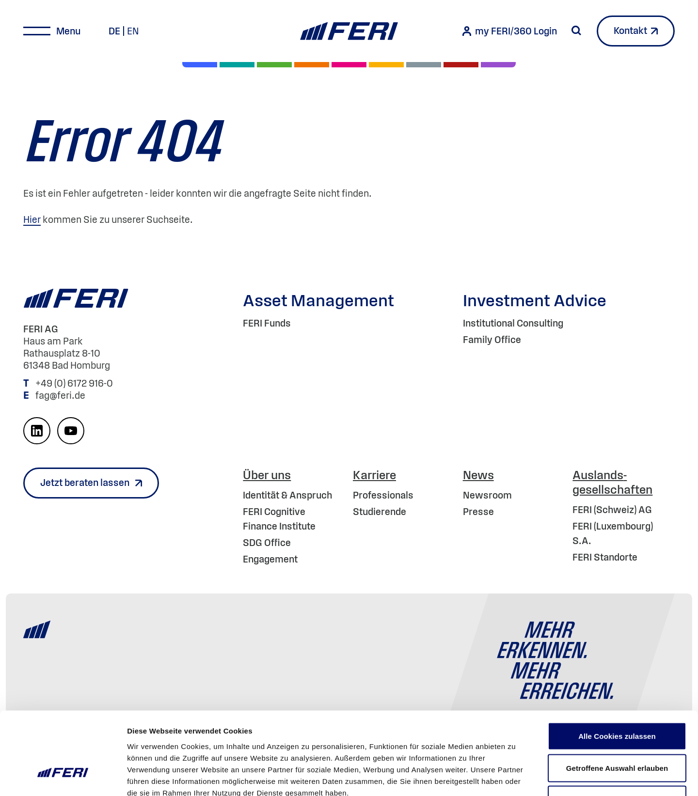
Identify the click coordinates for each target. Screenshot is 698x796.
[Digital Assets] (349, 64)
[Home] (349, 31)
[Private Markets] (237, 64)
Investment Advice (534, 300)
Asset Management (318, 300)
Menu (68, 31)
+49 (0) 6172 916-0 (75, 383)
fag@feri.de (60, 395)
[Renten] (274, 64)
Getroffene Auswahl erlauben (617, 701)
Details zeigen (515, 777)
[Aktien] (199, 64)
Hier (32, 219)
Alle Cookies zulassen (617, 669)
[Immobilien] (498, 64)
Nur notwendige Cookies (617, 732)
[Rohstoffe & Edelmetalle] (461, 64)
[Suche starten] (576, 30)
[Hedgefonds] (386, 64)
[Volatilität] (311, 64)
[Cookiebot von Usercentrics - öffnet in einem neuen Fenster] (62, 777)
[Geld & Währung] (423, 64)
